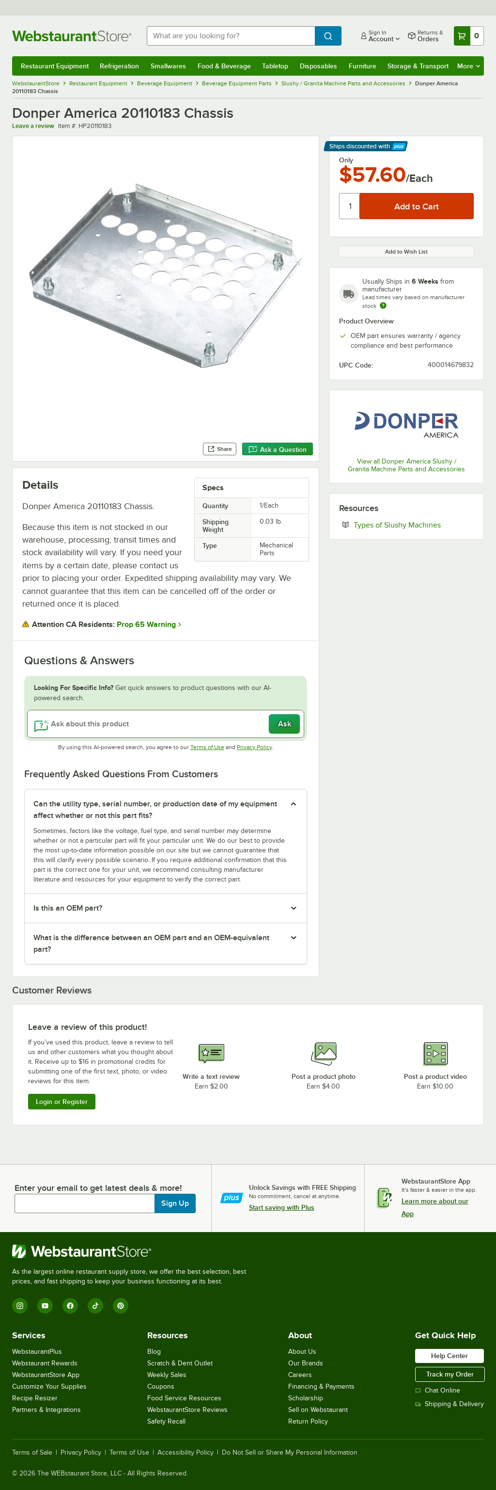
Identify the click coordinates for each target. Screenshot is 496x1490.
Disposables (318, 66)
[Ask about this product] (166, 723)
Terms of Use (207, 747)
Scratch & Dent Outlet (180, 1363)
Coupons (160, 1386)
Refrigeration (119, 66)
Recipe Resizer (35, 1398)
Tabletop (275, 66)
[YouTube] (45, 1306)
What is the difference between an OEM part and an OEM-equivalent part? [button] (151, 943)
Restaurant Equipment (55, 66)
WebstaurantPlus (37, 1351)
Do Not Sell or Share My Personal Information (289, 1452)
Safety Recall (166, 1421)
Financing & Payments (321, 1386)
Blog (154, 1351)
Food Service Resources (184, 1398)
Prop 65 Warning (146, 624)
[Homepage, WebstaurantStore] (71, 36)
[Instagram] (20, 1306)
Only (346, 160)
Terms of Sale (32, 1452)
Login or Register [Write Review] (62, 1101)
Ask (284, 724)
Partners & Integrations (46, 1409)
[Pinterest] (120, 1306)
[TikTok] (95, 1306)
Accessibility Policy (185, 1452)
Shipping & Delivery (449, 1404)
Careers (300, 1374)
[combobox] (231, 36)
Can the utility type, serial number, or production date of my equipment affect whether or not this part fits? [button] (155, 810)
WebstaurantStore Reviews (187, 1409)
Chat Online (437, 1390)
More (468, 66)
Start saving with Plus (281, 1207)
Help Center (449, 1356)
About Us (302, 1351)
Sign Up (175, 1203)
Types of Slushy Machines (414, 524)
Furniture (362, 66)
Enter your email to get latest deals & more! (98, 1188)
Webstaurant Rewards (45, 1363)
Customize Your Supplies (49, 1386)
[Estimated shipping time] (383, 305)
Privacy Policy (254, 747)
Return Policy (308, 1421)
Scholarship (305, 1398)
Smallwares (168, 66)
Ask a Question (277, 449)
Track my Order (450, 1374)
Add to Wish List (406, 251)
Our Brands (305, 1363)
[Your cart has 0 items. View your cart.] (469, 36)
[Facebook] (70, 1306)
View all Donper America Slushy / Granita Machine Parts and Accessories (406, 465)
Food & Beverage (224, 66)
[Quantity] (350, 206)
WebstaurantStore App (45, 1374)
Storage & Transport (418, 66)
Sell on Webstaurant (318, 1409)
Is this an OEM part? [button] (67, 908)
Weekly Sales (166, 1374)
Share (219, 449)
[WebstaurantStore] (133, 1251)
